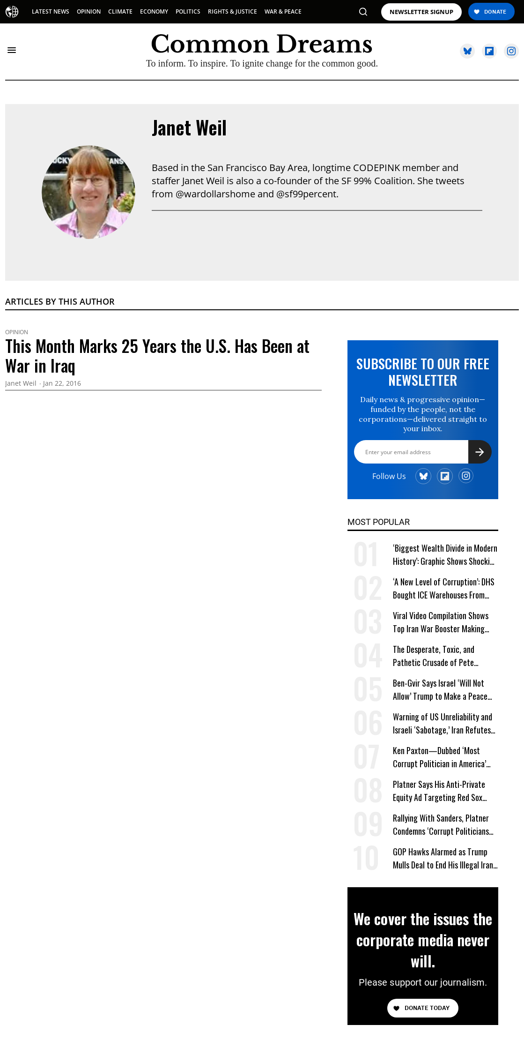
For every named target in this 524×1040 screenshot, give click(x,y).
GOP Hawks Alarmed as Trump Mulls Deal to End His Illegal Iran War (443, 858)
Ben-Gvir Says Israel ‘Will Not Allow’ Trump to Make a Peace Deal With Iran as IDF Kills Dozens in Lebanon (444, 690)
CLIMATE (120, 11)
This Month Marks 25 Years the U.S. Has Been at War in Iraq (157, 355)
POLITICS (188, 11)
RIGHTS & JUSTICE (232, 11)
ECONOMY (154, 11)
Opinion (16, 332)
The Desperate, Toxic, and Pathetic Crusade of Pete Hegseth (433, 656)
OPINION (89, 11)
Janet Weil (189, 127)
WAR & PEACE (283, 11)
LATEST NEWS (50, 11)
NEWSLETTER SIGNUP (421, 12)
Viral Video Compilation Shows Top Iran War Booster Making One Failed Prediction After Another (440, 622)
